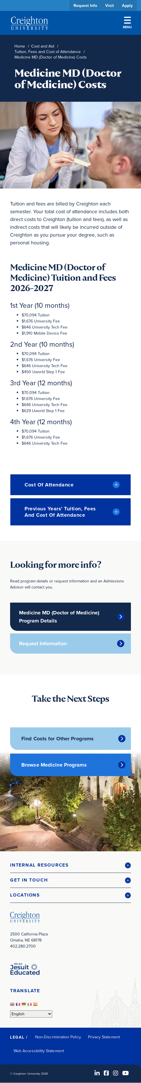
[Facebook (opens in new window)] (106, 1073)
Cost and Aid (42, 46)
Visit (109, 5)
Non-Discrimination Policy (58, 1037)
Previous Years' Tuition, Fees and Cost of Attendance (60, 512)
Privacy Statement (104, 1037)
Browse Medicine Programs (54, 765)
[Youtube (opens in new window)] (125, 1073)
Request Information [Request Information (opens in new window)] (43, 643)
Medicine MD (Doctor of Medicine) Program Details (59, 616)
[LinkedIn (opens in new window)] (97, 1073)
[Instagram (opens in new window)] (115, 1073)
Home (19, 46)
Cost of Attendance (49, 484)
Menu (127, 23)
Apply (127, 5)
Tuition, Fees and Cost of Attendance (47, 51)
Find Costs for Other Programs (57, 738)
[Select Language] (31, 1014)
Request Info (85, 5)
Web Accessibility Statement (39, 1051)
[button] (70, 865)
